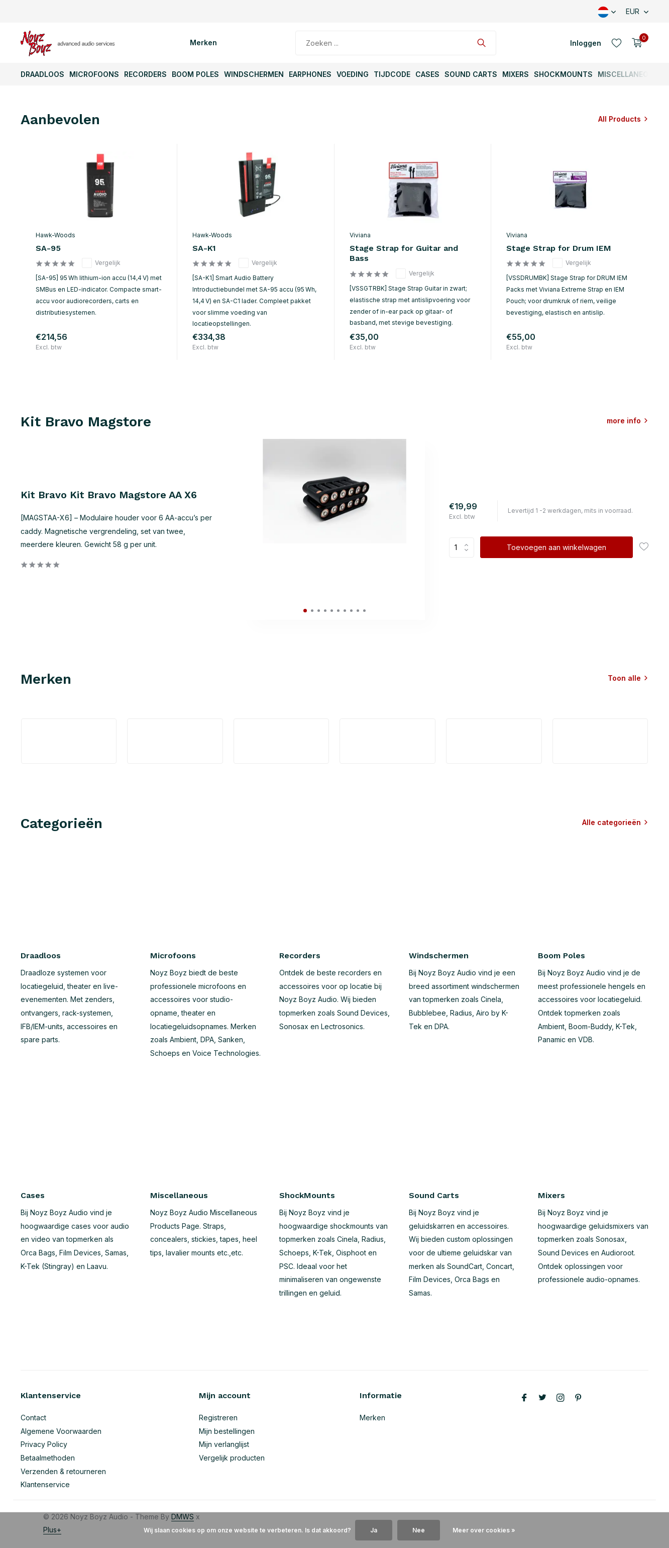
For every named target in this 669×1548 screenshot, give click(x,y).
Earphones (310, 74)
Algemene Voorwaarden (61, 1431)
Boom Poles (195, 74)
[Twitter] (542, 1398)
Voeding (353, 74)
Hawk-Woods (55, 235)
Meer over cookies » (484, 1530)
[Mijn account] (585, 43)
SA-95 (48, 248)
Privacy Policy (44, 1444)
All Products (619, 119)
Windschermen (254, 74)
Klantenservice (45, 1484)
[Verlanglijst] (616, 42)
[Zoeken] (395, 43)
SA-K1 (204, 248)
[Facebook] (524, 1398)
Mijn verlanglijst (224, 1444)
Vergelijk (101, 262)
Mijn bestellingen (227, 1431)
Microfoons (94, 74)
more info (624, 420)
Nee (418, 1530)
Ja (373, 1530)
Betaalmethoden (48, 1457)
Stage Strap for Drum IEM (558, 248)
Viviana (360, 235)
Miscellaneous (628, 74)
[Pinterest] (579, 1398)
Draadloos (42, 74)
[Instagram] (560, 1398)
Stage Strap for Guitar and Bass (404, 253)
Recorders (145, 74)
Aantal (461, 547)
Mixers (515, 74)
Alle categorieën (611, 822)
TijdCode (392, 74)
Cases (427, 74)
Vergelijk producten (232, 1457)
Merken (203, 42)
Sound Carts (470, 74)
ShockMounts (563, 74)
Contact (33, 1417)
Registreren (218, 1417)
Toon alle (624, 678)
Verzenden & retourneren (63, 1471)
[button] (305, 610)
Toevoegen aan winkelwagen (556, 547)
